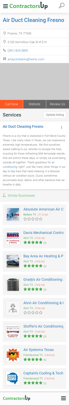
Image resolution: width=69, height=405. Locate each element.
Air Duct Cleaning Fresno (33, 20)
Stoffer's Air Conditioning (43, 326)
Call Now (11, 104)
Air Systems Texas (38, 349)
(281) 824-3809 (18, 50)
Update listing (55, 115)
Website (34, 104)
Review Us (57, 104)
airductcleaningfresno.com (26, 59)
